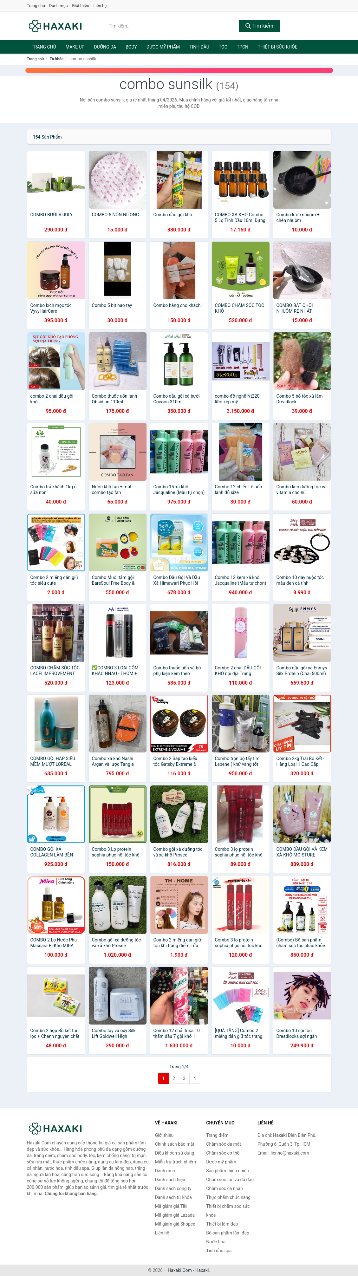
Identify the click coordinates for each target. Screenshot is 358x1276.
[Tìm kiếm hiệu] (171, 26)
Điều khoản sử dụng (174, 1153)
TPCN (242, 46)
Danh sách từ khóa (173, 1197)
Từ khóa (56, 59)
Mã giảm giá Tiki (171, 1206)
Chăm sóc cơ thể (222, 1153)
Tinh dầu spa (218, 1250)
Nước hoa (215, 1241)
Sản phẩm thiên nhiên (227, 1170)
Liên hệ (100, 5)
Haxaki (202, 1270)
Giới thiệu (80, 5)
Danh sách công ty (173, 1188)
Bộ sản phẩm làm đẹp (227, 1232)
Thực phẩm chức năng (228, 1197)
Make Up (75, 46)
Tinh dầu (199, 46)
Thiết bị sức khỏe (277, 46)
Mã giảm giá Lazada (175, 1215)
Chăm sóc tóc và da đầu (230, 1179)
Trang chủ (36, 5)
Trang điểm (217, 1135)
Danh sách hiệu (170, 1179)
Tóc (223, 46)
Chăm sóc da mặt (223, 1144)
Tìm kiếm (259, 26)
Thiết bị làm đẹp (222, 1224)
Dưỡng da (105, 46)
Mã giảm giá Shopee (175, 1224)
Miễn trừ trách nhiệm (175, 1161)
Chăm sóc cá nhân (224, 1188)
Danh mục (58, 5)
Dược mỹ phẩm (163, 46)
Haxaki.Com (180, 1270)
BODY (131, 46)
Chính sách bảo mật (174, 1144)
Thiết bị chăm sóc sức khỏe (228, 1211)
